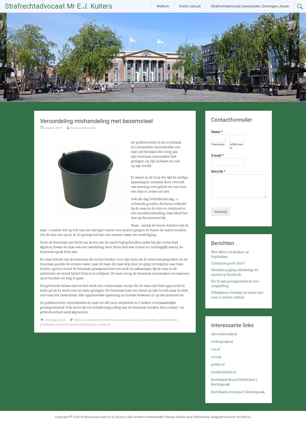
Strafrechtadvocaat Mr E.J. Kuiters (58, 6)
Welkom (163, 6)
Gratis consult (190, 6)
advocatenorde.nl (224, 334)
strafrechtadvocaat (83, 324)
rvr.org (216, 357)
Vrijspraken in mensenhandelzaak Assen (67, 343)
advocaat (80, 320)
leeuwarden (149, 320)
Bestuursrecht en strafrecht (173, 343)
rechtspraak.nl (222, 342)
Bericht (218, 171)
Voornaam (218, 144)
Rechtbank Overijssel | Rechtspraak (238, 392)
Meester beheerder (83, 128)
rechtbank (47, 324)
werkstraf (103, 324)
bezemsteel (95, 320)
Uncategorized (55, 320)
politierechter (168, 320)
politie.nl (218, 364)
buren (109, 320)
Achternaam (236, 146)
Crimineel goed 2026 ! (228, 263)
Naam (217, 132)
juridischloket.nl (223, 372)
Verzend (220, 212)
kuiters (135, 320)
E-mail (217, 155)
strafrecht (62, 324)
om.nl (215, 349)
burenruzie (121, 320)
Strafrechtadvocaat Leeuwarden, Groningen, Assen (250, 6)
